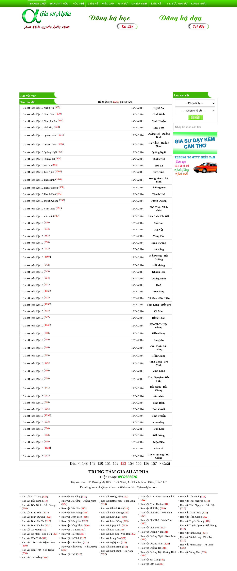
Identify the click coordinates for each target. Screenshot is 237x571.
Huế (158, 285)
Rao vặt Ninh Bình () (114, 546)
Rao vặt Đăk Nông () (74, 512)
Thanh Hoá (158, 194)
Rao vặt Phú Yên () (153, 527)
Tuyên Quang (159, 200)
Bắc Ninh (158, 396)
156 (146, 463)
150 (100, 463)
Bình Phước (159, 409)
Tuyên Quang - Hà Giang (158, 456)
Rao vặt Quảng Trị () (153, 547)
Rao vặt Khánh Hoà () (115, 508)
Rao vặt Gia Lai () (73, 529)
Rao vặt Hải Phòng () (75, 542)
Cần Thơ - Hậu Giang (158, 326)
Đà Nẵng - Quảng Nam (159, 144)
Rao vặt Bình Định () (35, 512)
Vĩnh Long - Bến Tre (159, 304)
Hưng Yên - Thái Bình (159, 180)
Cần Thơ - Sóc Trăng (158, 348)
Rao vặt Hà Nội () (73, 533)
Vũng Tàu (159, 235)
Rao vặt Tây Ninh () (193, 496)
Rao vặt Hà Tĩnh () (73, 538)
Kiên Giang (158, 333)
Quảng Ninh (159, 278)
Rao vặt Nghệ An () (114, 542)
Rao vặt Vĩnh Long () (194, 532)
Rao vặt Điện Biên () (74, 516)
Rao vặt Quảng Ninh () (155, 543)
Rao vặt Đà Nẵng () (74, 496)
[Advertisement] (118, 61)
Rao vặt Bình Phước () (36, 521)
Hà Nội (158, 229)
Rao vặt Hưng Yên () (114, 496)
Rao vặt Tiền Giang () (194, 516)
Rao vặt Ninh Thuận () (154, 504)
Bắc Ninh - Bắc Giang (158, 388)
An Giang (158, 291)
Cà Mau (158, 311)
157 (154, 463)
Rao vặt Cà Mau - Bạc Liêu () (40, 533)
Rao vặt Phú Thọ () (153, 508)
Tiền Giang (158, 355)
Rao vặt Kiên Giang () (115, 512)
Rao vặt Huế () (71, 554)
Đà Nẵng (159, 249)
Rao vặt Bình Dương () (37, 516)
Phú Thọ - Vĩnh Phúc (159, 209)
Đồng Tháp (158, 317)
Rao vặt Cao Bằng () (35, 557)
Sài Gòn (158, 222)
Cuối (166, 463)
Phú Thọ (159, 127)
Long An (159, 339)
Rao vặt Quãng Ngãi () (154, 531)
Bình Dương (158, 242)
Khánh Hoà (158, 271)
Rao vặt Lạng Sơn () (114, 525)
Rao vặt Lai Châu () (114, 516)
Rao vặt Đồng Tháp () (75, 525)
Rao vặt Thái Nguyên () (195, 500)
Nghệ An (158, 107)
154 (131, 463)
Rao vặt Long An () (113, 538)
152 (115, 463)
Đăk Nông (158, 435)
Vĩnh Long (159, 370)
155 (138, 463)
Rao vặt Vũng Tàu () (193, 552)
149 (92, 463)
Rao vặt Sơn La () (152, 563)
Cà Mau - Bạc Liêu (159, 298)
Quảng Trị (159, 158)
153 (123, 463)
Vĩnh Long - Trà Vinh (158, 363)
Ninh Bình (159, 114)
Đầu (73, 463)
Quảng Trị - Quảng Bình (159, 135)
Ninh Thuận (159, 120)
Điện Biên (159, 442)
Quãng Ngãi (159, 152)
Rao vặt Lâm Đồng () (115, 521)
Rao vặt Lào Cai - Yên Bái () (118, 533)
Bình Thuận (159, 415)
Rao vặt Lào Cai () (113, 529)
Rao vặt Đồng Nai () (74, 521)
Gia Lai (158, 448)
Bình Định (159, 402)
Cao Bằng (158, 422)
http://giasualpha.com (144, 487)
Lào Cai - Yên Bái (158, 216)
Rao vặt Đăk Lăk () (73, 508)
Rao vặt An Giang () (35, 496)
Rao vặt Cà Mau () (34, 529)
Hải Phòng (159, 265)
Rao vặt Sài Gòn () (152, 559)
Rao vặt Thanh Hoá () (194, 512)
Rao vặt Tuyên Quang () (195, 521)
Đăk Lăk (159, 428)
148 (85, 463)
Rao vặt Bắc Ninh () (35, 500)
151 (108, 463)
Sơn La (158, 165)
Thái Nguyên (158, 187)
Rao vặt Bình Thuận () (36, 525)
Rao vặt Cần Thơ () (34, 538)
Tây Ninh (158, 171)
